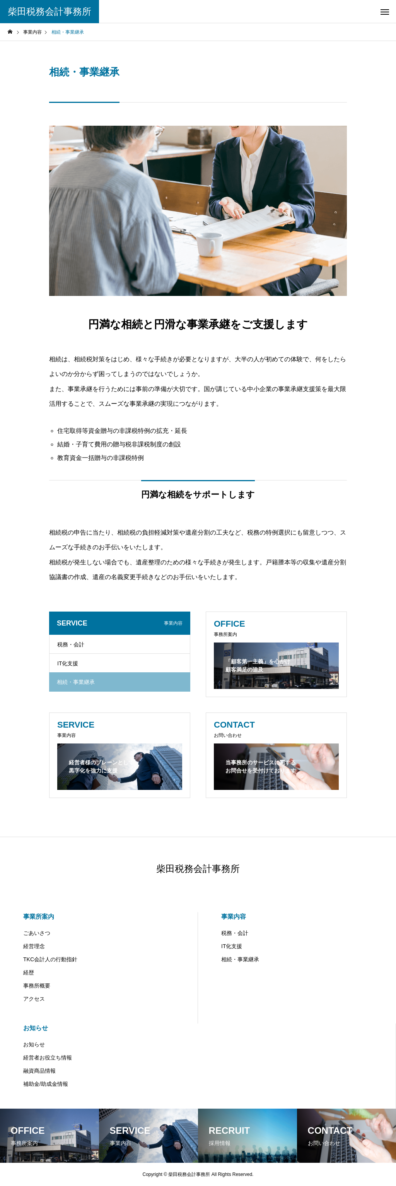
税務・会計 (70, 644)
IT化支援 (67, 663)
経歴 (28, 972)
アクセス (34, 999)
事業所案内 (38, 916)
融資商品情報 (39, 1071)
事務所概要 (36, 986)
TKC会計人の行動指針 (50, 959)
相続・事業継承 (240, 959)
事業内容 (233, 916)
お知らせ (35, 1028)
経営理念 (34, 946)
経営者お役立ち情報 (47, 1057)
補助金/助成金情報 (45, 1084)
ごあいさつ (36, 933)
